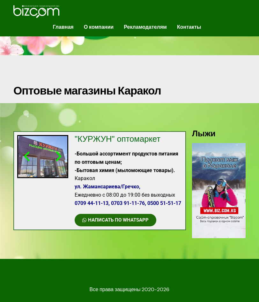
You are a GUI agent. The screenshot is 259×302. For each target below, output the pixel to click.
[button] (26, 156)
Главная (63, 27)
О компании (99, 27)
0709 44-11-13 (91, 203)
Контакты (189, 27)
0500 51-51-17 (164, 203)
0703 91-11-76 (128, 203)
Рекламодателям (145, 27)
